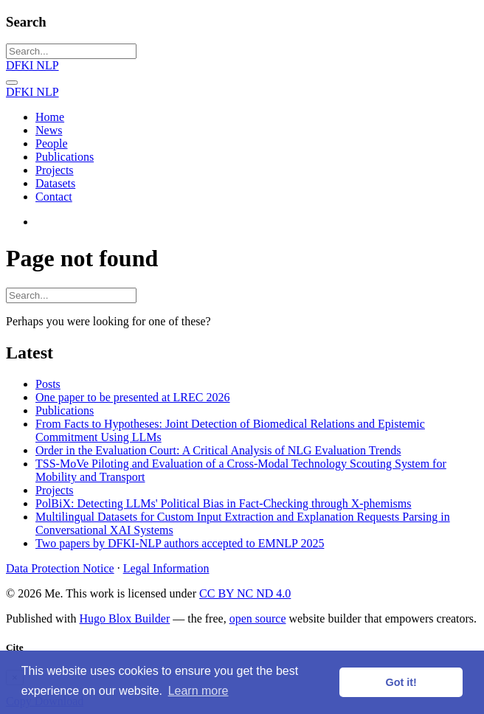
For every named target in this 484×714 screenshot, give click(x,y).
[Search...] (71, 51)
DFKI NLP (32, 65)
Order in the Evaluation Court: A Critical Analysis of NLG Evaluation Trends (218, 450)
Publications (64, 410)
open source (257, 618)
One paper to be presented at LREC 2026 (132, 397)
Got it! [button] (401, 682)
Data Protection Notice (60, 568)
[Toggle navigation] (12, 82)
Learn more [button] (198, 690)
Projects (54, 490)
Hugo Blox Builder (125, 618)
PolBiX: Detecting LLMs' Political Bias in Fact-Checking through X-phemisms (223, 503)
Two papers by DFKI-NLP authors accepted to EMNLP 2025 (179, 543)
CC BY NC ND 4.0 (245, 593)
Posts (47, 384)
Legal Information (166, 568)
